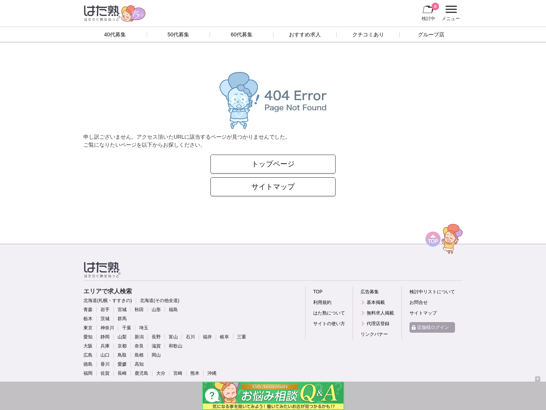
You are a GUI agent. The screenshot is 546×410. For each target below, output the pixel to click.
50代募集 (179, 34)
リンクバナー (374, 334)
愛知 (88, 337)
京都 (122, 346)
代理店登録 (378, 323)
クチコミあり (368, 34)
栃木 (88, 318)
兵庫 (105, 346)
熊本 (194, 373)
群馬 (122, 318)
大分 (160, 373)
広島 (88, 355)
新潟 (139, 337)
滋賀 (156, 346)
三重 (241, 337)
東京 (88, 327)
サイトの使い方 (329, 323)
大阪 (88, 346)
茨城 (105, 318)
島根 (139, 355)
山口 (105, 355)
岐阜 (224, 337)
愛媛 (122, 364)
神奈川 (107, 327)
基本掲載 (376, 302)
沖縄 (212, 373)
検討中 (430, 12)
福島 (173, 309)
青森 (88, 309)
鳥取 (122, 355)
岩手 (105, 309)
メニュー (450, 13)
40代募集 (115, 34)
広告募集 (370, 291)
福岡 (88, 373)
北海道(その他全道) (159, 300)
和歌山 (175, 346)
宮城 (122, 309)
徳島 (88, 364)
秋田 (139, 309)
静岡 (105, 337)
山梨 (122, 337)
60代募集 (242, 34)
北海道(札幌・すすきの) (107, 300)
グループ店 (431, 34)
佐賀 (105, 373)
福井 (207, 337)
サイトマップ (273, 187)
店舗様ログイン (433, 327)
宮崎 (177, 373)
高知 (139, 364)
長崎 (122, 373)
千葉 (126, 327)
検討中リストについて (432, 291)
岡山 (156, 355)
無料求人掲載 (380, 313)
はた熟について (329, 313)
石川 (190, 337)
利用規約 (322, 302)
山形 (156, 309)
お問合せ (419, 302)
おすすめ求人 (305, 34)
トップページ (273, 164)
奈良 (139, 346)
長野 (156, 337)
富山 (173, 337)
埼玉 (143, 327)
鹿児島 (141, 373)
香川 (105, 364)
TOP (317, 291)
